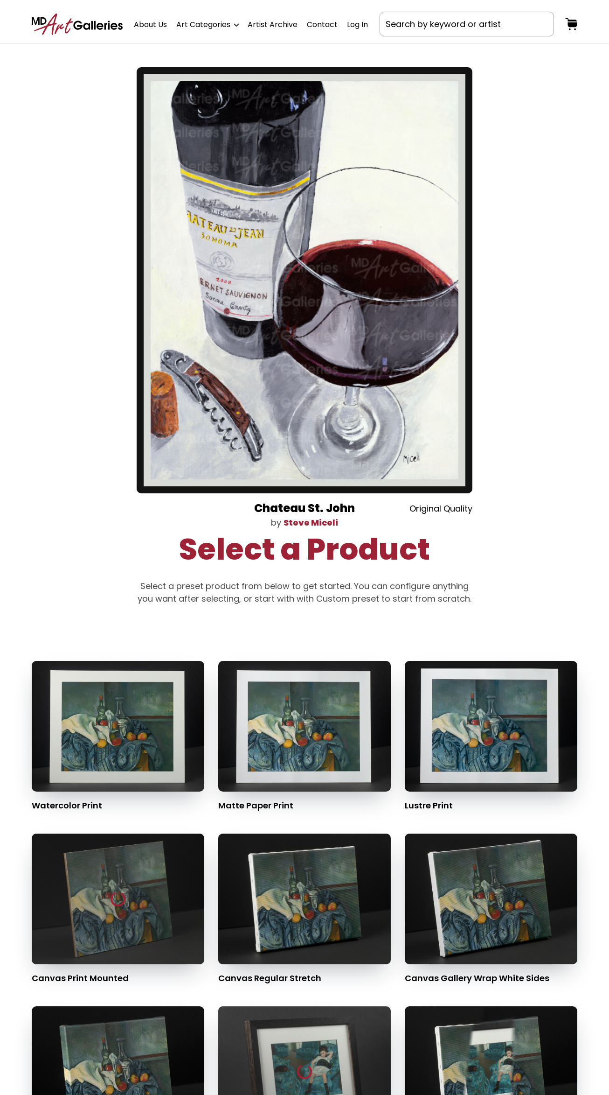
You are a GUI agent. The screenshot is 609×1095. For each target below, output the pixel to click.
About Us (150, 24)
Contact (322, 24)
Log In (357, 24)
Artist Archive (273, 24)
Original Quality (440, 508)
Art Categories (207, 24)
